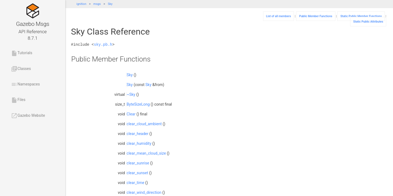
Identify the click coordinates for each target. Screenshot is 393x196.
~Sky (131, 94)
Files (18, 100)
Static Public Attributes (368, 21)
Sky (110, 4)
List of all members (278, 16)
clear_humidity (139, 143)
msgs (97, 4)
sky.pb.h (103, 44)
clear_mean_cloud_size (146, 153)
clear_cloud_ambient (144, 124)
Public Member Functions (315, 16)
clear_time (135, 182)
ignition (81, 4)
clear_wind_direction (144, 192)
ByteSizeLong (138, 104)
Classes (21, 69)
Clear (131, 114)
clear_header (137, 133)
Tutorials (21, 53)
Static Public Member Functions (361, 16)
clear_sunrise (138, 163)
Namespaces (25, 84)
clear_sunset (137, 173)
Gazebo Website (28, 115)
